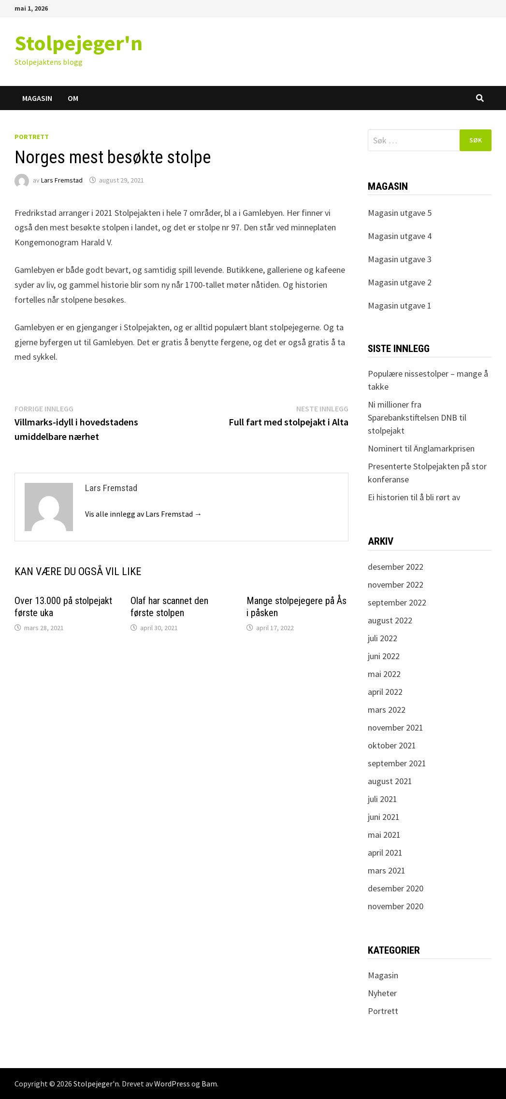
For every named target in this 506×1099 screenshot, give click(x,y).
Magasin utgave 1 (400, 305)
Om (73, 98)
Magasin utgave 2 (400, 282)
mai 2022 (384, 673)
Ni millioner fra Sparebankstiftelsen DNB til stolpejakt (417, 417)
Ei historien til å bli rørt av (414, 497)
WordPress (172, 1083)
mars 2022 (386, 709)
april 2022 (385, 691)
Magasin (37, 98)
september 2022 (397, 602)
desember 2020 (395, 888)
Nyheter (382, 993)
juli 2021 (382, 798)
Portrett (31, 136)
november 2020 (395, 906)
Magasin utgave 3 (400, 259)
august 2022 (390, 620)
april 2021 (385, 852)
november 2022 (395, 584)
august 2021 (390, 781)
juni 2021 (384, 816)
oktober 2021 (392, 745)
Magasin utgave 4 (400, 235)
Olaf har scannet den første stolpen (169, 607)
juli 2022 (382, 638)
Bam (209, 1083)
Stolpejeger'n (78, 42)
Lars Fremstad (62, 180)
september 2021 (397, 763)
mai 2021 (384, 834)
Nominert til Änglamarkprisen (421, 448)
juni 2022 (384, 656)
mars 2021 (386, 870)
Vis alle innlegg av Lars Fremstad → (143, 514)
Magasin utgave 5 (400, 212)
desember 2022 (395, 566)
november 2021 (395, 727)
